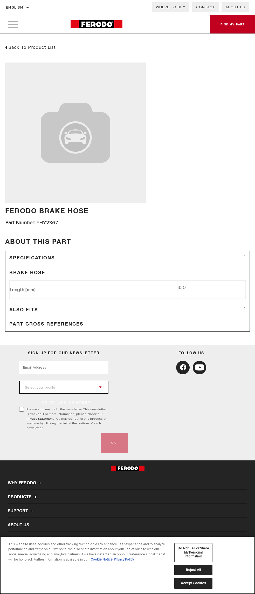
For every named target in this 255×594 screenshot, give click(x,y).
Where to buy (170, 7)
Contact (205, 7)
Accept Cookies (193, 583)
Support (21, 511)
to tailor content (66, 402)
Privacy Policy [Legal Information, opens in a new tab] (124, 559)
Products (23, 497)
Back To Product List (32, 47)
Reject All (193, 570)
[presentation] (58, 443)
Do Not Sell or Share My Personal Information (193, 552)
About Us (18, 525)
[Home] (96, 24)
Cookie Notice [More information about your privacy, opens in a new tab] (102, 559)
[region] (127, 565)
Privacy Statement (40, 419)
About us (235, 7)
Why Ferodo (25, 483)
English (14, 7)
